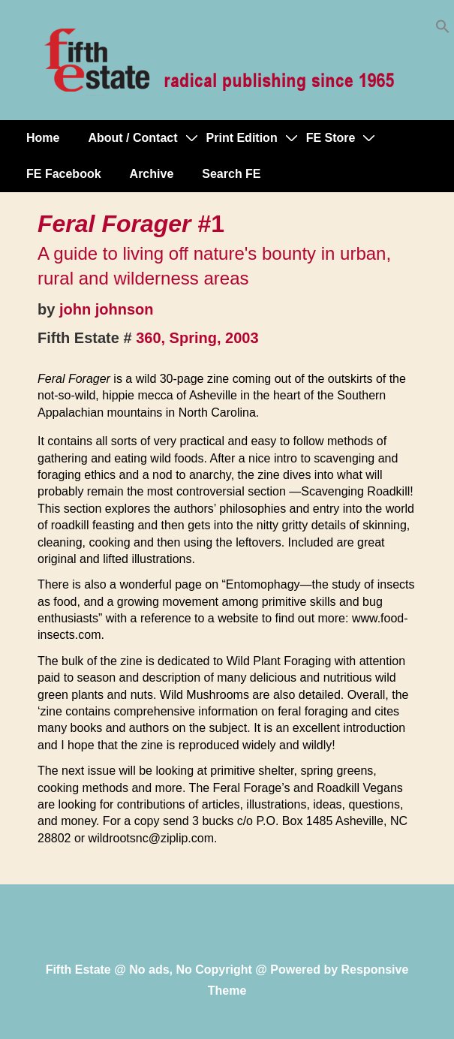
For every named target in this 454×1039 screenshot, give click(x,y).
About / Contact (132, 137)
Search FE (231, 173)
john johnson (106, 309)
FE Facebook (63, 173)
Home (42, 137)
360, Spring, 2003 (197, 338)
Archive (152, 173)
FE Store (331, 137)
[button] (442, 29)
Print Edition (242, 137)
